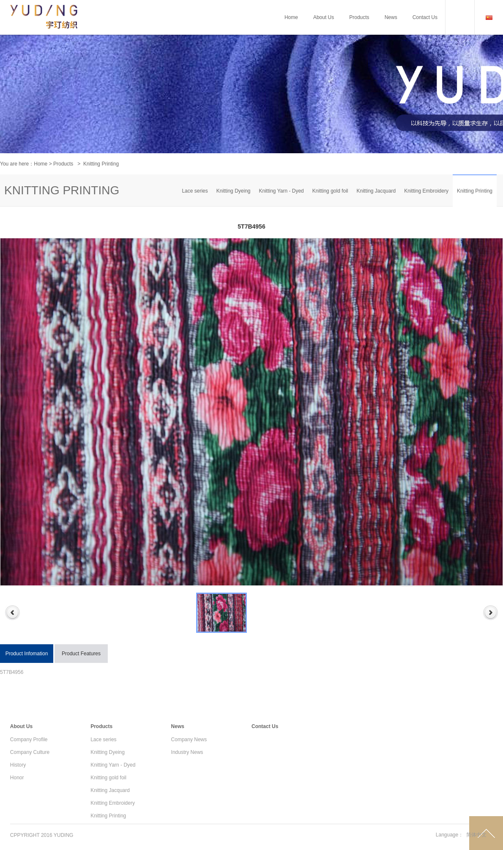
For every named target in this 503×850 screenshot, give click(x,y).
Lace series (195, 191)
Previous (12, 612)
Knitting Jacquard (376, 191)
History (18, 765)
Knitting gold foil (330, 191)
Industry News (187, 752)
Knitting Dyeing (233, 191)
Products (63, 164)
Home (40, 164)
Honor (17, 778)
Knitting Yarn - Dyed (281, 191)
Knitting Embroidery (426, 191)
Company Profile (29, 739)
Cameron (44, 38)
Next (490, 612)
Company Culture (29, 752)
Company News (189, 739)
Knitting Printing (474, 191)
